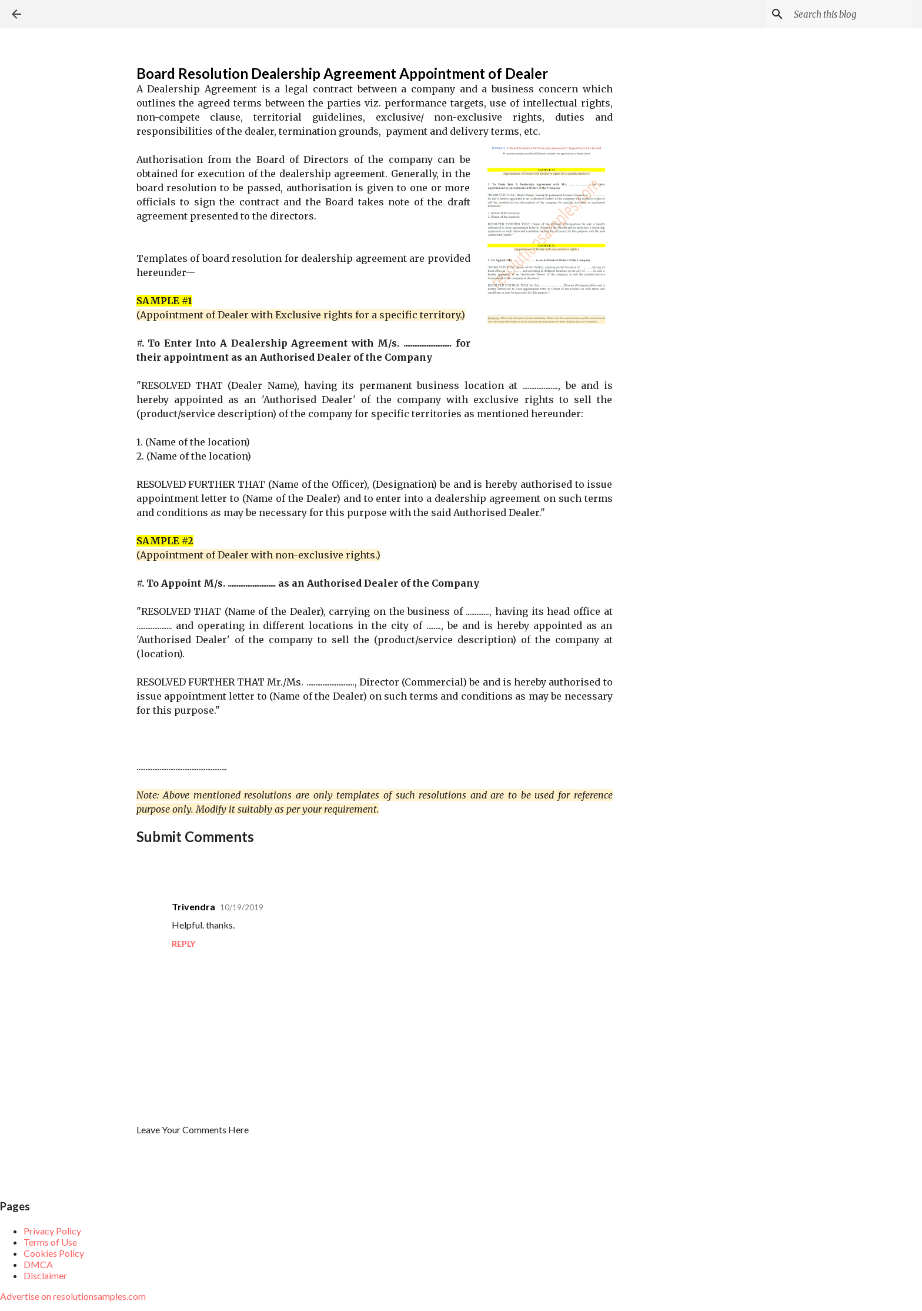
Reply (183, 944)
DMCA (38, 1264)
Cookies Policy (54, 1253)
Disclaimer (45, 1275)
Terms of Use (50, 1241)
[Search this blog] (851, 14)
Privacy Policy (52, 1230)
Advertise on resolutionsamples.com (73, 1296)
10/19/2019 (241, 907)
